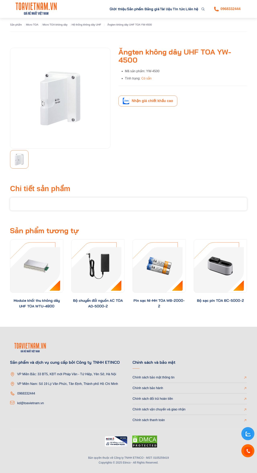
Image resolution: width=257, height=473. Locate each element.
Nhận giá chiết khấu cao (148, 101)
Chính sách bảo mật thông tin (153, 377)
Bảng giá (139, 9)
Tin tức (173, 9)
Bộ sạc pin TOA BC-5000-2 (220, 300)
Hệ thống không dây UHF (86, 24)
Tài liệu (156, 9)
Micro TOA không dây (55, 24)
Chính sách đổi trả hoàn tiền (153, 398)
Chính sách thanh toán (149, 420)
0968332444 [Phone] (227, 9)
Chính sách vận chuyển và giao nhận (159, 409)
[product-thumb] (36, 266)
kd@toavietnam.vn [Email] (30, 403)
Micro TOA (32, 24)
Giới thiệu (91, 9)
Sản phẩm (113, 9)
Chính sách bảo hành (148, 388)
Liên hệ (190, 9)
